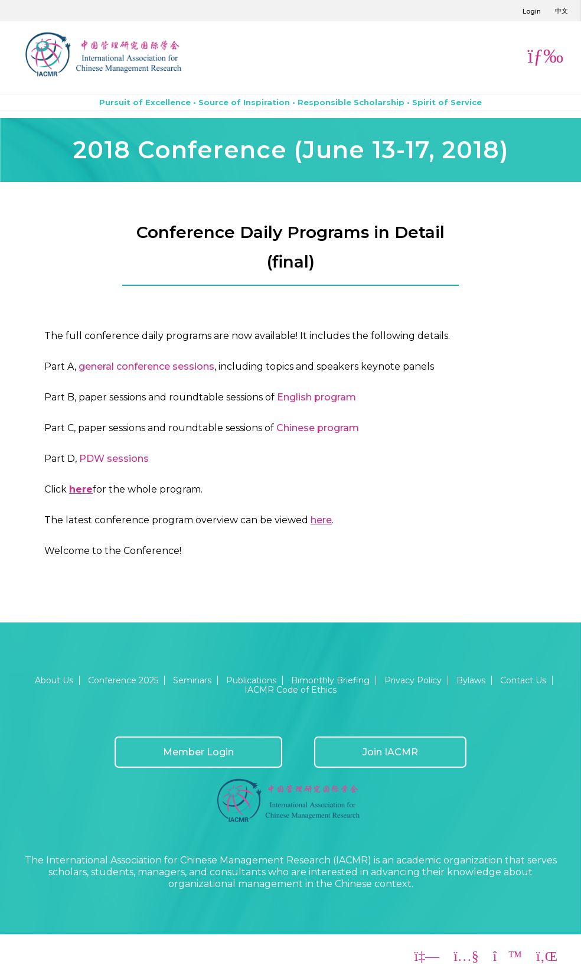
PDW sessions (114, 458)
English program (316, 397)
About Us (54, 680)
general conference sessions (146, 366)
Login (532, 11)
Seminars (192, 680)
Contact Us (523, 680)
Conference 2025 (123, 680)
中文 (561, 10)
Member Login (198, 752)
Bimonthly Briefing (330, 680)
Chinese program (317, 427)
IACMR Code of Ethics (290, 689)
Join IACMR (390, 752)
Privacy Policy (413, 680)
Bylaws (470, 680)
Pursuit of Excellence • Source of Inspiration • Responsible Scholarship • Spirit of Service (290, 102)
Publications (251, 680)
